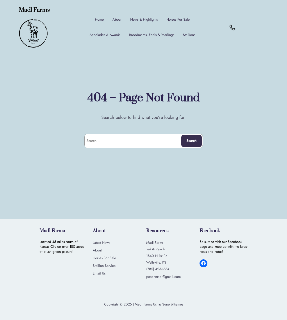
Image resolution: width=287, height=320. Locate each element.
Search (191, 140)
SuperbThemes (172, 304)
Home (99, 19)
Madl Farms (35, 10)
